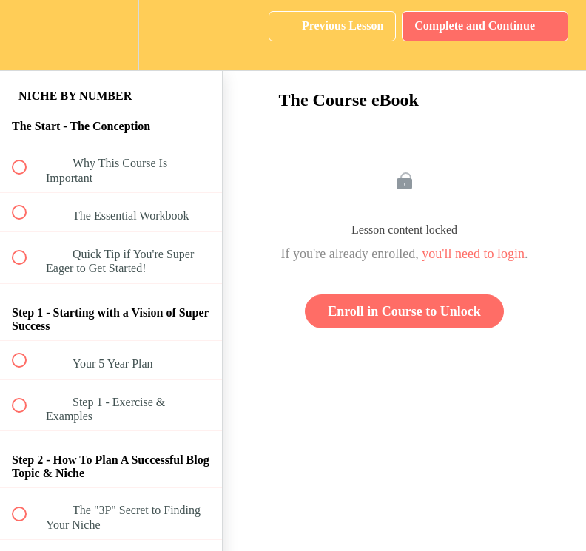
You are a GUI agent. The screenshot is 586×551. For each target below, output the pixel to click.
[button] (27, 35)
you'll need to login (473, 253)
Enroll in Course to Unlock (404, 311)
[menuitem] (111, 35)
